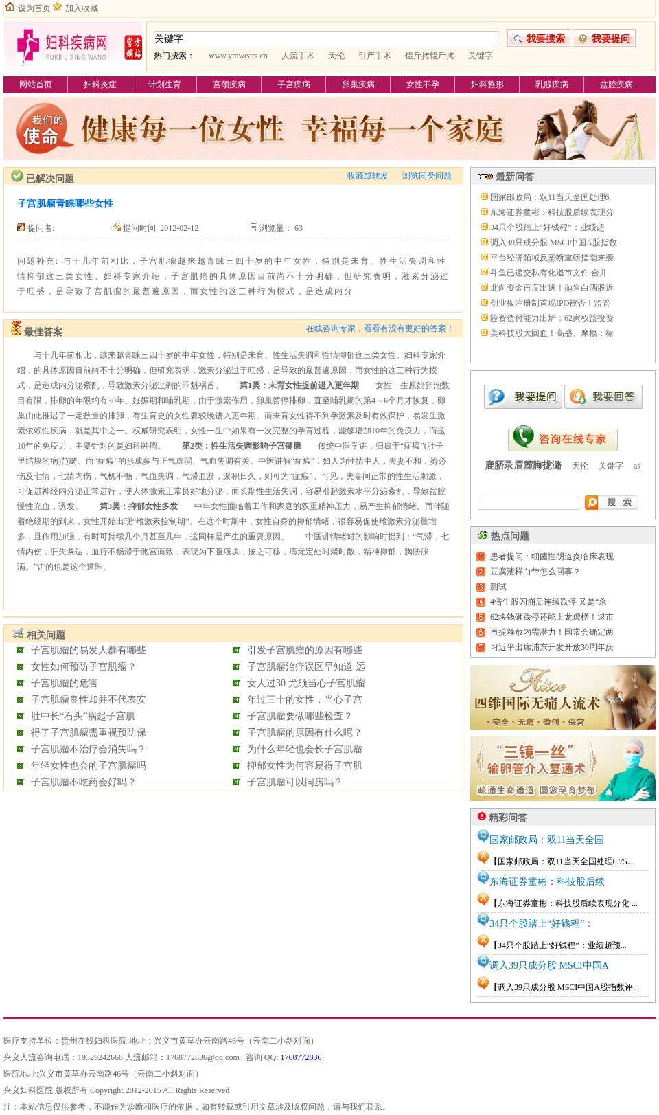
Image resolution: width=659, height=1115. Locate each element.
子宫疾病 (293, 84)
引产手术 (374, 55)
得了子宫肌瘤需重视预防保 (88, 733)
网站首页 (35, 84)
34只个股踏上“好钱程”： (541, 924)
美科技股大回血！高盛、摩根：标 (552, 333)
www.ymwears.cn (238, 55)
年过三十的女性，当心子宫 (304, 700)
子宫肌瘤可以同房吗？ (295, 782)
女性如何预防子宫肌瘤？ (84, 667)
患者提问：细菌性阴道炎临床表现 (552, 556)
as (637, 466)
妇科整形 (487, 84)
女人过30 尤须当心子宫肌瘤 (306, 683)
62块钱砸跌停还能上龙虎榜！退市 (552, 617)
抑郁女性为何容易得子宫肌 (304, 766)
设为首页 (34, 8)
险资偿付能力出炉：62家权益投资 (552, 318)
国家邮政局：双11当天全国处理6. (551, 197)
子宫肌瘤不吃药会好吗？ (84, 782)
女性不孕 (422, 84)
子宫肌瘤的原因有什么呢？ (304, 733)
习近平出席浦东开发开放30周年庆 (552, 647)
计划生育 (164, 84)
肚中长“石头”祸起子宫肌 (83, 716)
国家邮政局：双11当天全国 (546, 840)
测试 (498, 587)
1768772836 (300, 1057)
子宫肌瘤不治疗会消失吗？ (88, 749)
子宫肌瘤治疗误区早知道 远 (306, 667)
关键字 (480, 55)
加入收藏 (81, 8)
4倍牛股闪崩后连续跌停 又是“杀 (548, 602)
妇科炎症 (100, 84)
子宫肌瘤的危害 (64, 683)
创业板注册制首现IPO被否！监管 (550, 303)
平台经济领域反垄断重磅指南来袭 (552, 257)
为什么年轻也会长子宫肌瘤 (304, 749)
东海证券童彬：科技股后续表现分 (552, 212)
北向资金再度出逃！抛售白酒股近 (552, 288)
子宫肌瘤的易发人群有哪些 (88, 650)
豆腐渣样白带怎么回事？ (535, 571)
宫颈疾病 (229, 84)
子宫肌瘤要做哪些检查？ (300, 716)
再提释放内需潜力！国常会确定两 (552, 632)
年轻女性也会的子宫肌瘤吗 (88, 766)
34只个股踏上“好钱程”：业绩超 (547, 227)
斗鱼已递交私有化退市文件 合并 (549, 273)
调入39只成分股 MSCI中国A (549, 965)
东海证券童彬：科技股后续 (547, 882)
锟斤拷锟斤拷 (429, 55)
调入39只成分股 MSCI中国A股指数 (553, 242)
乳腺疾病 (551, 84)
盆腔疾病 (616, 84)
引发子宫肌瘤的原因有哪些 (304, 650)
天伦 (336, 55)
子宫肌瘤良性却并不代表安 (88, 700)
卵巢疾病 (358, 84)
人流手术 (297, 55)
